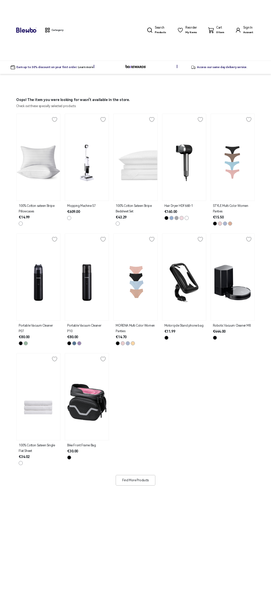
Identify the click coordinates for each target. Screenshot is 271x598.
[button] (53, 30)
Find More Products (135, 480)
